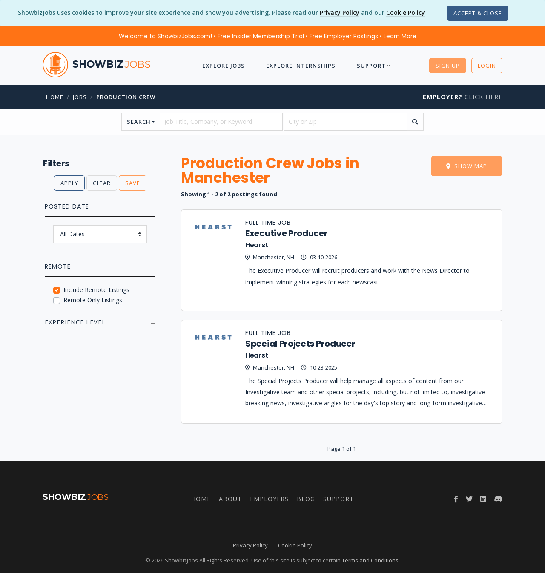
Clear (102, 183)
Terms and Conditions (370, 560)
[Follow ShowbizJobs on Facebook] (456, 499)
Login (487, 65)
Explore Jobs (219, 65)
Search (139, 122)
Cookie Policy (405, 13)
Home (54, 97)
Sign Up (448, 65)
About (230, 499)
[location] (345, 122)
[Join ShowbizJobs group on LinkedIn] (483, 499)
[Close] (477, 13)
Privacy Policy (339, 13)
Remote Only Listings (92, 300)
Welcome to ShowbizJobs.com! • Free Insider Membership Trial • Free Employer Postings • (267, 36)
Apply (69, 183)
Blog (306, 499)
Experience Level (75, 322)
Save (132, 183)
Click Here (462, 97)
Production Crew (125, 97)
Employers (269, 499)
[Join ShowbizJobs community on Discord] (498, 499)
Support (375, 65)
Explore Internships (301, 65)
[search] (415, 122)
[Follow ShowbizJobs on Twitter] (469, 499)
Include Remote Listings (96, 290)
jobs (80, 97)
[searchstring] (221, 122)
